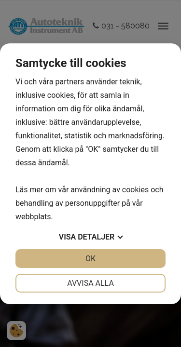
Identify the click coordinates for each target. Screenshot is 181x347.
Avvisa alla (90, 283)
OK (90, 258)
